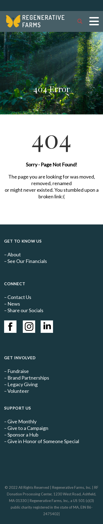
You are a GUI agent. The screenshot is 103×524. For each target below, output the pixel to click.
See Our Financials (27, 261)
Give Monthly (22, 421)
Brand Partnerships (28, 378)
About (14, 254)
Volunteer (18, 391)
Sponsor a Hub (22, 435)
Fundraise (18, 371)
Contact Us (19, 297)
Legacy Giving (22, 384)
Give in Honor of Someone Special (43, 441)
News (13, 304)
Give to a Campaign (27, 428)
